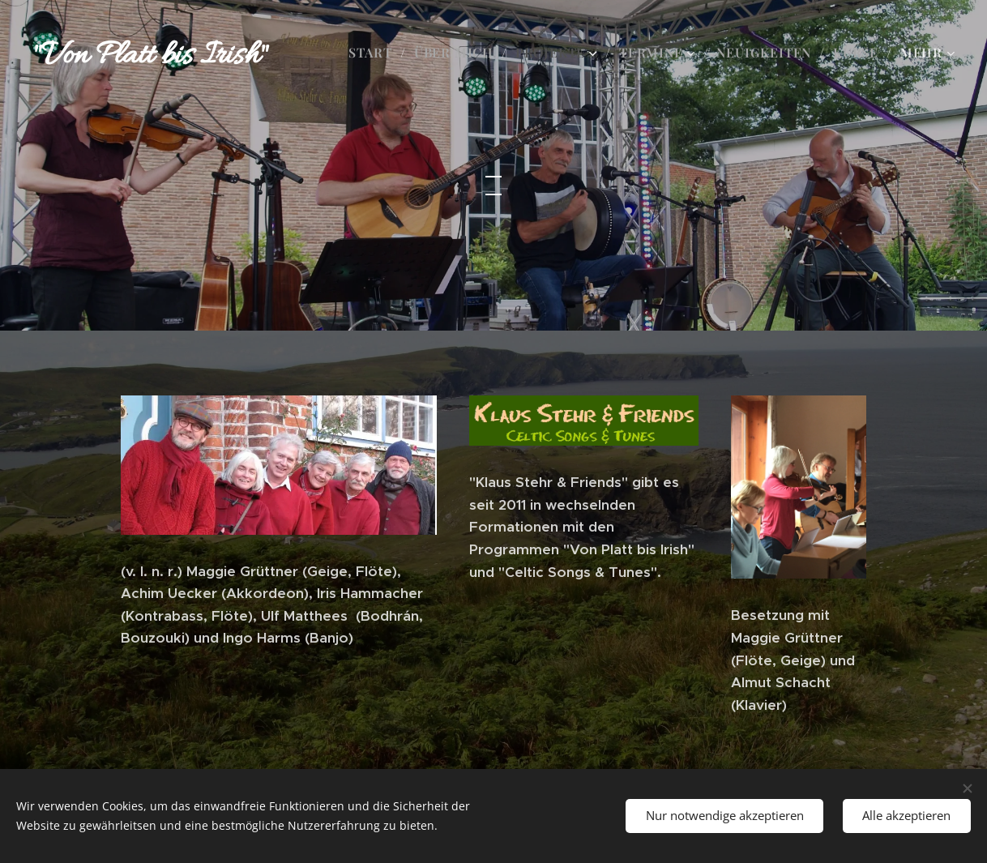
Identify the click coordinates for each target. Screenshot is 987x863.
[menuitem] (375, 52)
